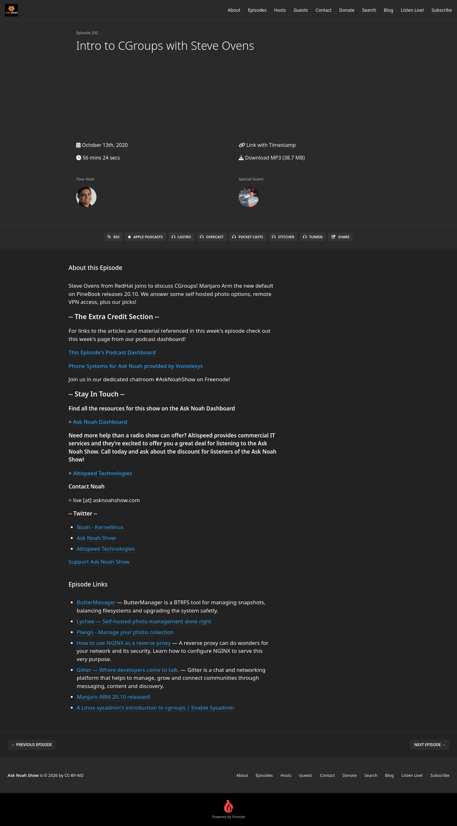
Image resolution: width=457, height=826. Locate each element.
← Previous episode (31, 744)
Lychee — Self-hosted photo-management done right (144, 621)
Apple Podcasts (145, 236)
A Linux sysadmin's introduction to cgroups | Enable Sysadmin (155, 707)
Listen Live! (412, 10)
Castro (181, 236)
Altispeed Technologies (102, 473)
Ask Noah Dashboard (100, 421)
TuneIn (312, 236)
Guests (301, 10)
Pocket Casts (247, 236)
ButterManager (96, 602)
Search (369, 10)
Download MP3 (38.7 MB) (272, 157)
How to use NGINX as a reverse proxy (124, 642)
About (234, 10)
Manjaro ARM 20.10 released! (113, 696)
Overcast (211, 236)
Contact (323, 10)
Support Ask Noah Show (99, 561)
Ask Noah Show (96, 537)
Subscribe (442, 10)
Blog (388, 10)
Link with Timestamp (267, 144)
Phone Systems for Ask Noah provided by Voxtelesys (136, 366)
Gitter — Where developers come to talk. (128, 669)
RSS (113, 236)
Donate (346, 10)
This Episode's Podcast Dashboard (112, 352)
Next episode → (430, 744)
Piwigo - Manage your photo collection (125, 632)
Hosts (280, 10)
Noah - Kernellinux (100, 527)
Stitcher (283, 236)
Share (340, 236)
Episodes (257, 10)
